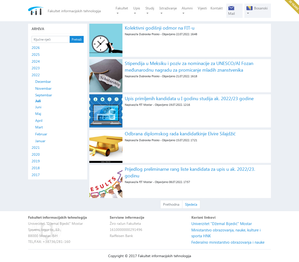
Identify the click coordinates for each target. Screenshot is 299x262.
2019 (36, 161)
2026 (36, 47)
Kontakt (216, 8)
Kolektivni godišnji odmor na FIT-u (159, 28)
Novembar (43, 88)
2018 (36, 167)
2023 (36, 68)
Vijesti (202, 8)
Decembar (43, 81)
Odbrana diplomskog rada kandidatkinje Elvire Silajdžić (180, 133)
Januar (40, 140)
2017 (36, 174)
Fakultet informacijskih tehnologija (74, 10)
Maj (38, 113)
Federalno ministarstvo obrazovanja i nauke (228, 242)
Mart (39, 127)
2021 (36, 147)
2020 (36, 154)
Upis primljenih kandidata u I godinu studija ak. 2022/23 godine (189, 98)
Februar (41, 134)
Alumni (187, 8)
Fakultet (122, 8)
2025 (36, 54)
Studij (149, 8)
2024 (36, 61)
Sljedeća (191, 204)
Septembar (43, 95)
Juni (38, 106)
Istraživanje (168, 8)
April (38, 120)
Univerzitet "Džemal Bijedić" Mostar (221, 223)
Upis (136, 8)
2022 (36, 74)
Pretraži (77, 39)
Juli (38, 101)
